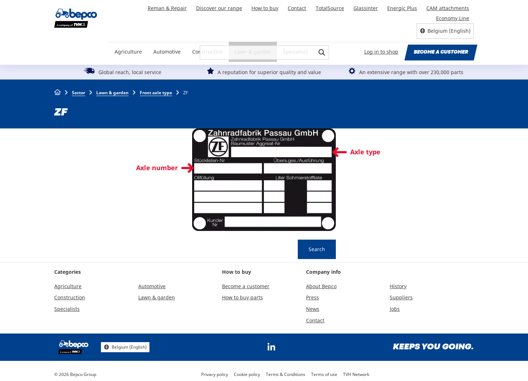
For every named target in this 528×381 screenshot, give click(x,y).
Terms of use (324, 370)
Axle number (157, 163)
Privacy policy (214, 370)
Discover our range (224, 6)
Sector (78, 88)
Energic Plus (403, 6)
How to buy (269, 6)
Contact (300, 6)
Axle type (365, 147)
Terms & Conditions (285, 370)
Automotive (167, 47)
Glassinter (367, 6)
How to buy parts (242, 293)
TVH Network (356, 370)
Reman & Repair (173, 6)
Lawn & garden (253, 47)
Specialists (295, 47)
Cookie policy (247, 370)
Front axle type (156, 88)
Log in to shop (382, 47)
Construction (207, 47)
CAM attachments (448, 6)
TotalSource (332, 6)
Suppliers (401, 293)
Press (312, 293)
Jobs (395, 304)
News (312, 304)
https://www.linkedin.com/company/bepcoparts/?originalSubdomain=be (271, 343)
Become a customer (441, 48)
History (398, 281)
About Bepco (321, 281)
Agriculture (128, 47)
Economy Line (452, 14)
